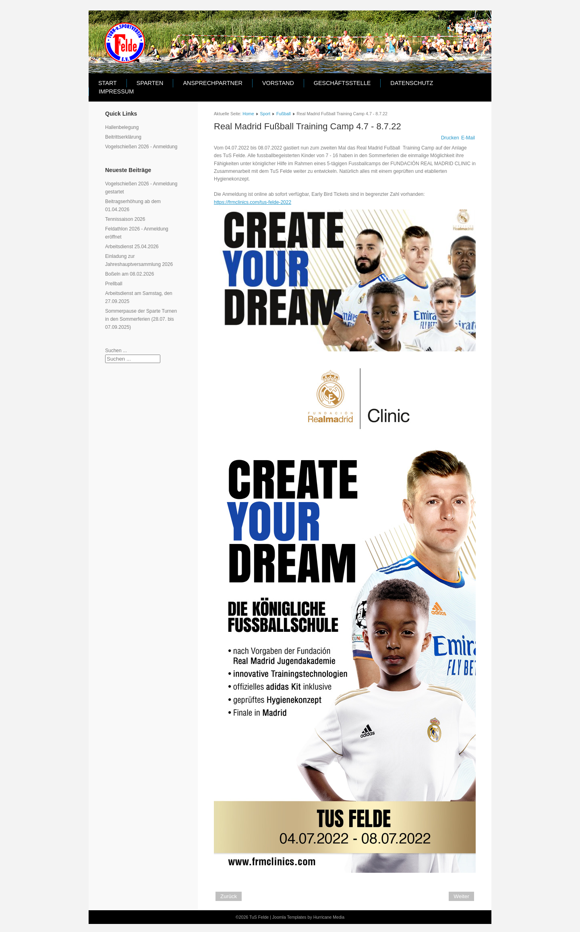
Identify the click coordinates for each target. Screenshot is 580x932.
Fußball (283, 113)
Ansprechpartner (212, 83)
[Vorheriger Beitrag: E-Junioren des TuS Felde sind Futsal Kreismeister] (228, 896)
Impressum (116, 91)
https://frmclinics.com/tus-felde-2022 (252, 202)
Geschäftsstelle (342, 83)
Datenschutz (411, 83)
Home (248, 113)
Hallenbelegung (122, 127)
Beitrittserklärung (123, 137)
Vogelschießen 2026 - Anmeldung (141, 146)
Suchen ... (116, 350)
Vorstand (278, 83)
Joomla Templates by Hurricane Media (308, 917)
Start (107, 83)
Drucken (450, 138)
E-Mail (468, 138)
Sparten (150, 83)
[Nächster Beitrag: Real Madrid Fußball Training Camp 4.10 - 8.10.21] (461, 896)
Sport (265, 113)
